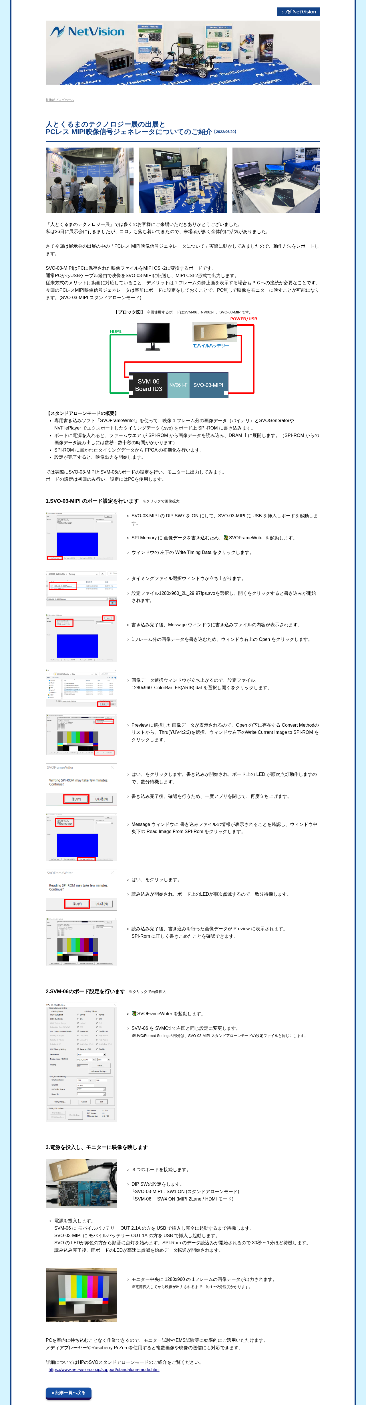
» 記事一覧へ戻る (68, 1392)
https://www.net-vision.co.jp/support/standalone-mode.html (104, 1369)
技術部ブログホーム (60, 100)
